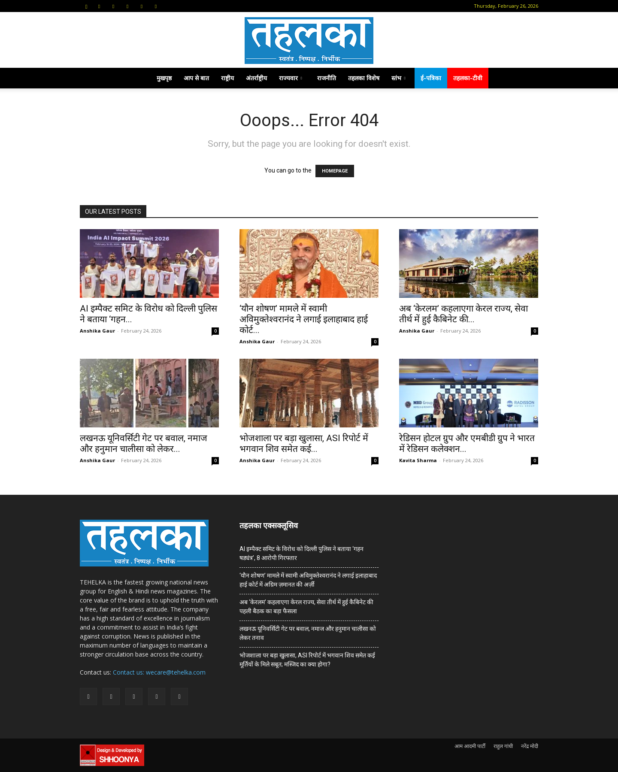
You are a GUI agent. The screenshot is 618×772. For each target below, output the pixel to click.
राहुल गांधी (503, 746)
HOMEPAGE (335, 171)
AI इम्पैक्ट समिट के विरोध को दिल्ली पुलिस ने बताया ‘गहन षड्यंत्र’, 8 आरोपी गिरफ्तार (301, 553)
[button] (86, 6)
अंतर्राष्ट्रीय (256, 78)
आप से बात (196, 78)
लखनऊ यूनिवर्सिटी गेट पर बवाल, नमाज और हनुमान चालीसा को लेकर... (143, 443)
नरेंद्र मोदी (529, 746)
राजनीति (326, 78)
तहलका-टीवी (467, 78)
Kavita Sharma (418, 460)
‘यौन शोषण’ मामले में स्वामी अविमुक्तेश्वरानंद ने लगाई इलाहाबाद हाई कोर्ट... (303, 319)
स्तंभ (398, 78)
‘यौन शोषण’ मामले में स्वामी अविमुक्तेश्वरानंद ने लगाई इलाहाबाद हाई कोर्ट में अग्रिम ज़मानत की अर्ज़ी (308, 580)
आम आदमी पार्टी (469, 746)
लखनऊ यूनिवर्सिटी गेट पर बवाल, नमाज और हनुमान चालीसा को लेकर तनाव (307, 633)
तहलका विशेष (363, 78)
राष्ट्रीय (227, 78)
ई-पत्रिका (431, 78)
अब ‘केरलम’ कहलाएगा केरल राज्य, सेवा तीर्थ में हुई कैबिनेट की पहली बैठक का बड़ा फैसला (306, 607)
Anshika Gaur (97, 330)
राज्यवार (290, 78)
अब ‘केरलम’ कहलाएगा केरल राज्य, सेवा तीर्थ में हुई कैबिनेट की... (463, 313)
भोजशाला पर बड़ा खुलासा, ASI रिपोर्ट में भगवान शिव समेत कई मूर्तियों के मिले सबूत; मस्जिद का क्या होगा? (307, 660)
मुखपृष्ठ (164, 78)
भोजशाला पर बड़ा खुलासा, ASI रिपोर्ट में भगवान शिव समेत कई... (303, 443)
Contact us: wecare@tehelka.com (159, 672)
